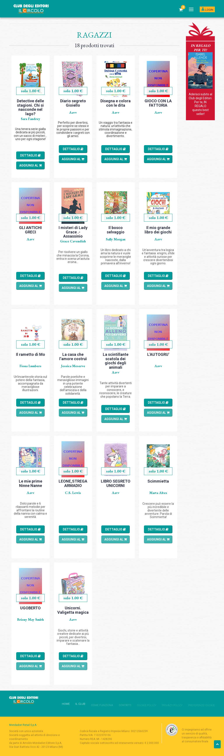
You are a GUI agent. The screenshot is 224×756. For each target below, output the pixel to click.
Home (13, 20)
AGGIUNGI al (30, 165)
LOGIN (207, 9)
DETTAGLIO (30, 155)
